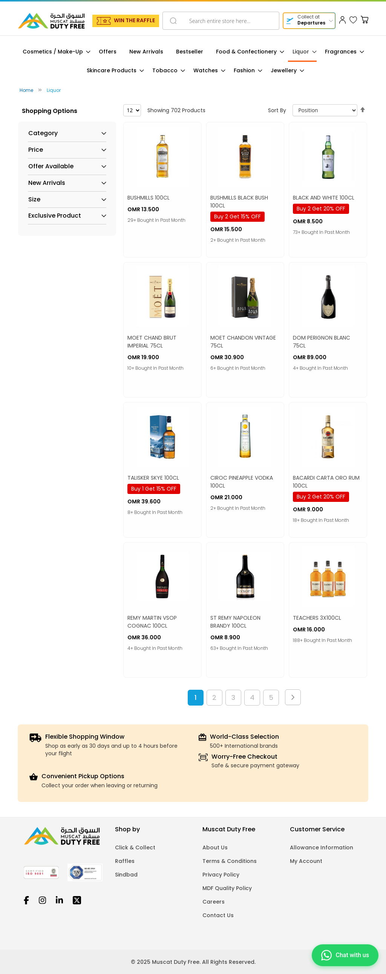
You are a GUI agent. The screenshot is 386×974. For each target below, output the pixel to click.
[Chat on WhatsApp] (345, 954)
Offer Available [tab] (51, 166)
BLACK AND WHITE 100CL (323, 197)
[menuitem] (54, 52)
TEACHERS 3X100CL (317, 618)
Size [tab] (34, 199)
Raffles (125, 861)
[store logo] (51, 20)
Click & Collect (135, 847)
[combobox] (220, 21)
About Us (215, 847)
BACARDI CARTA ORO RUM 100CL (326, 481)
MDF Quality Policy (227, 888)
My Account (306, 861)
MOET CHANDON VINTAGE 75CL (243, 341)
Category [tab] (43, 133)
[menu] (193, 61)
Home (27, 90)
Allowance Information (321, 847)
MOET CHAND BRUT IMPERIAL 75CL (151, 341)
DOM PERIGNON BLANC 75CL (321, 341)
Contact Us (218, 915)
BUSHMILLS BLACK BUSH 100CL (239, 201)
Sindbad (126, 874)
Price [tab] (35, 150)
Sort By (277, 110)
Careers (213, 901)
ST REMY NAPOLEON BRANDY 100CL (235, 622)
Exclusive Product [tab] (54, 216)
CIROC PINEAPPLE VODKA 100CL (241, 481)
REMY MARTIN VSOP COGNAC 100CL (152, 622)
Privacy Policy (220, 874)
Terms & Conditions (229, 861)
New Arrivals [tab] (46, 183)
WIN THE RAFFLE (134, 20)
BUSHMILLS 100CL (148, 197)
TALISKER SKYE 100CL (153, 478)
